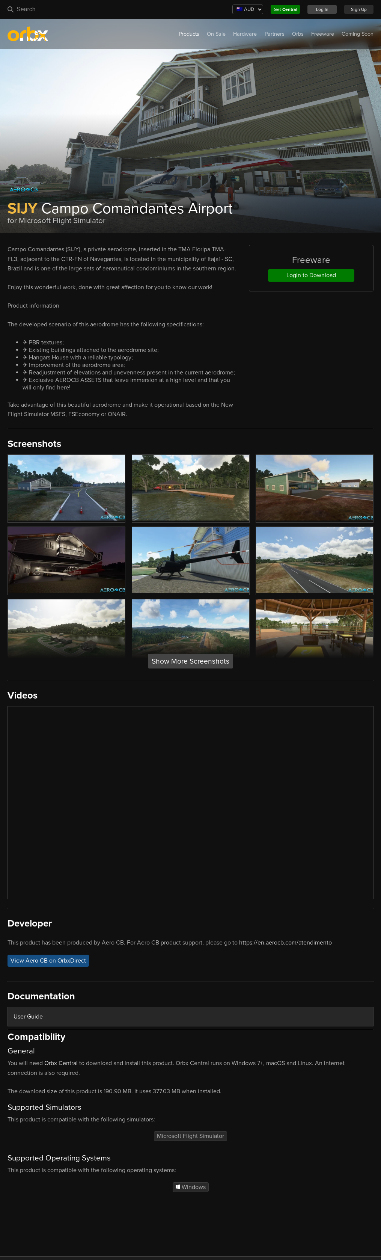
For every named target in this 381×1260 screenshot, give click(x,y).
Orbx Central (61, 1063)
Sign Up (359, 9)
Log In (322, 9)
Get (285, 9)
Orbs (298, 34)
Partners (275, 34)
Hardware (245, 34)
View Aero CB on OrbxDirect (48, 960)
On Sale (216, 34)
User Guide (28, 1016)
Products (189, 34)
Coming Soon (357, 34)
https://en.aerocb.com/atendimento (285, 942)
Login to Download (311, 275)
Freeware (322, 34)
